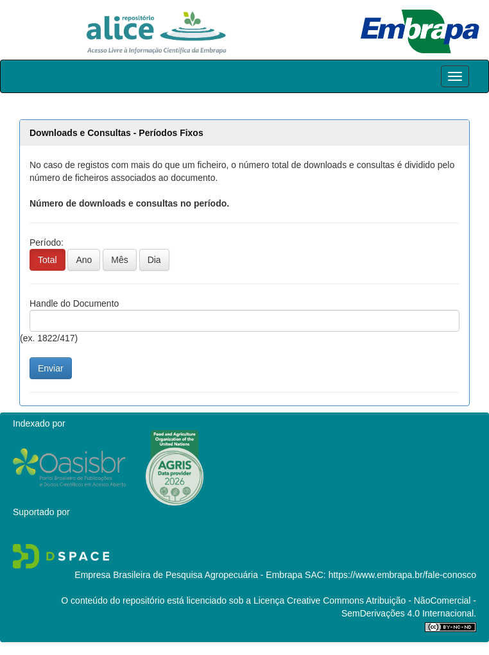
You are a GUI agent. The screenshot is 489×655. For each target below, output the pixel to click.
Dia (154, 260)
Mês (119, 260)
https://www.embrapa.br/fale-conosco (402, 575)
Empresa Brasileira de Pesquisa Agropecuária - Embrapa (188, 575)
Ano (84, 260)
